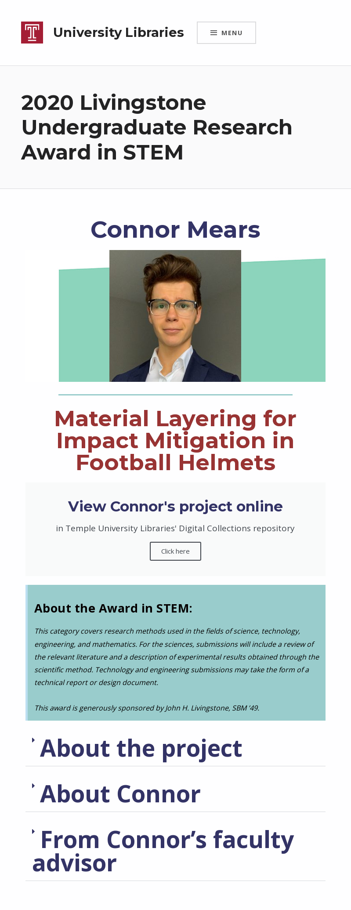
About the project (141, 748)
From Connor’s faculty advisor (163, 850)
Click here (175, 551)
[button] (175, 747)
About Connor (120, 793)
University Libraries (118, 32)
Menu (231, 32)
